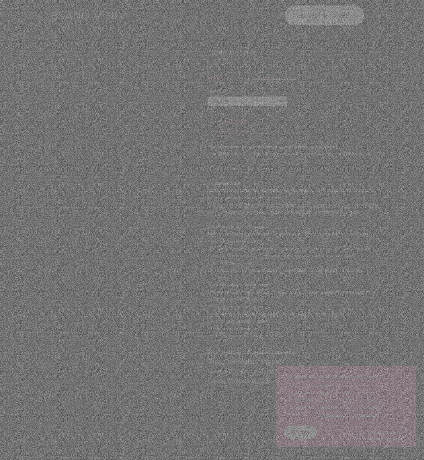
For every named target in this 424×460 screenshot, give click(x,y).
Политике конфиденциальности (347, 414)
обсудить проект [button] (324, 15)
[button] (33, 15)
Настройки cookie (378, 432)
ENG (384, 15)
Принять (300, 432)
